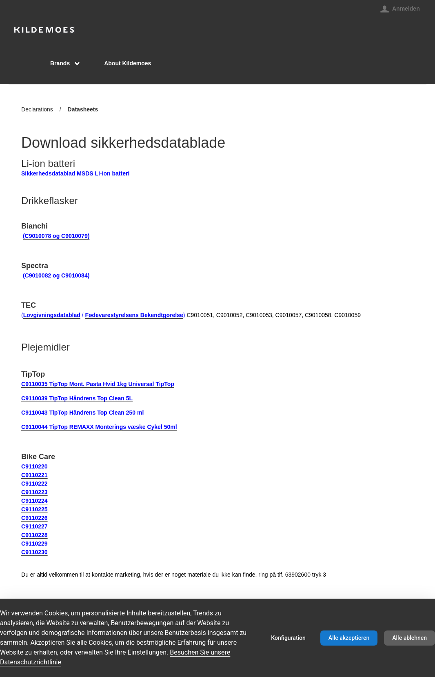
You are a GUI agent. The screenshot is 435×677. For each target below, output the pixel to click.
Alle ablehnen (409, 638)
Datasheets (83, 110)
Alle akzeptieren (348, 638)
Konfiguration (288, 638)
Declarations (37, 109)
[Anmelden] (400, 8)
